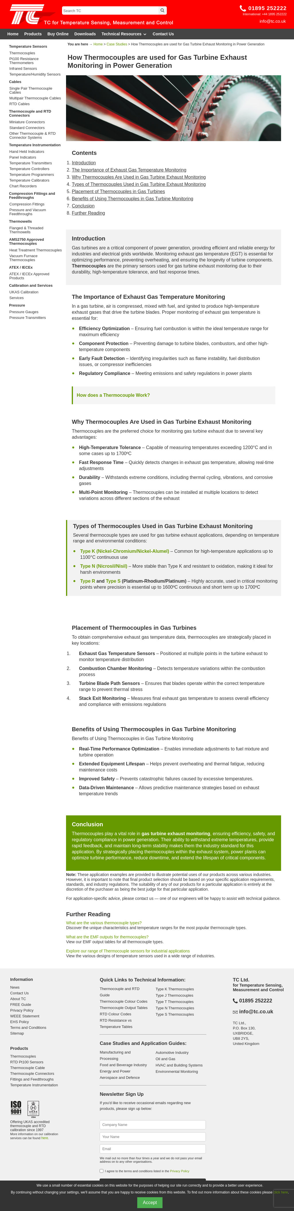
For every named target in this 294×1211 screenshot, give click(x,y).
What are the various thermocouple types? (104, 923)
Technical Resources (124, 34)
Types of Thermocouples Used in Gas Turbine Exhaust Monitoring (139, 184)
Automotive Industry (172, 1052)
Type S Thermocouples (175, 1014)
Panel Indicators (22, 157)
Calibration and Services (31, 285)
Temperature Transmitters (30, 163)
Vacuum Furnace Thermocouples (23, 258)
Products (33, 34)
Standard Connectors (27, 128)
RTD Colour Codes (115, 1014)
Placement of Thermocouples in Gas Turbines (118, 191)
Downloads (85, 34)
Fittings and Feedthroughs (32, 1079)
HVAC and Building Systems (179, 1065)
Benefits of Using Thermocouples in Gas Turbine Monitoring (132, 198)
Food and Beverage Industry (123, 1065)
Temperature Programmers (31, 175)
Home (13, 34)
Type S (113, 581)
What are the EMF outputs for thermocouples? (107, 937)
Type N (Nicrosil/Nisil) (103, 566)
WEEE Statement (24, 1016)
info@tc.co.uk (273, 21)
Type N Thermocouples (175, 1008)
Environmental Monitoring (177, 1071)
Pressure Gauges (23, 312)
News (15, 987)
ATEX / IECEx (21, 267)
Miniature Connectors (27, 122)
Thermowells (20, 221)
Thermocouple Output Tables (124, 1008)
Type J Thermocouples (174, 995)
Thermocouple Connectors (32, 1073)
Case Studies (117, 44)
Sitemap (17, 1033)
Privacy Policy (22, 1010)
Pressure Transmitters (27, 318)
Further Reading (88, 213)
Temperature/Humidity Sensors (35, 74)
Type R (87, 581)
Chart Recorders (23, 186)
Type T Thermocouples (175, 1002)
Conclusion (83, 205)
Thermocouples (22, 53)
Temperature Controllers (29, 169)
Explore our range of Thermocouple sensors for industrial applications (128, 951)
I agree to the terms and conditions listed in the (147, 1171)
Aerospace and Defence (120, 1077)
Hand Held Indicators (26, 152)
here (44, 1138)
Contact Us (163, 34)
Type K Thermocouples (175, 989)
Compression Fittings (27, 204)
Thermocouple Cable (27, 1068)
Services (16, 298)
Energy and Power (115, 1071)
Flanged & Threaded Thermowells (26, 230)
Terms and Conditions (28, 1027)
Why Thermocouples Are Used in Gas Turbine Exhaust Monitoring (139, 177)
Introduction (84, 162)
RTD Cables (19, 104)
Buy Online (58, 34)
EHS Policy (19, 1022)
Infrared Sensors (23, 69)
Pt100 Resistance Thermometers (24, 61)
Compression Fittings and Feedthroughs (32, 195)
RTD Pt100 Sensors (26, 1062)
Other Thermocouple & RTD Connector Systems (32, 136)
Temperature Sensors (28, 46)
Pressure (17, 305)
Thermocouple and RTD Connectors (30, 113)
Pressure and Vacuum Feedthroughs (27, 212)
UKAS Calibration (23, 292)
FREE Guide (20, 1004)
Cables (15, 82)
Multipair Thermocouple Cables (35, 98)
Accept (150, 1202)
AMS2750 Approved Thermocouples (26, 241)
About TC (18, 999)
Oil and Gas (165, 1059)
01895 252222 (267, 8)
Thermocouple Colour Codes (123, 1001)
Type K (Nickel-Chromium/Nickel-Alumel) (124, 551)
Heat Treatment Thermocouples (35, 250)
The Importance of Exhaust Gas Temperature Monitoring (129, 170)
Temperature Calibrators (29, 180)
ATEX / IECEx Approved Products (29, 276)
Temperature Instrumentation (35, 145)
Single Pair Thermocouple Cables (30, 90)
